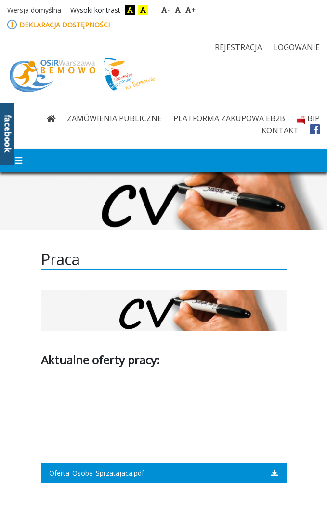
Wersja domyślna (34, 9)
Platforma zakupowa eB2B (229, 118)
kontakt (280, 130)
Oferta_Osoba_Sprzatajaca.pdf (163, 472)
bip (308, 118)
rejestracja (238, 47)
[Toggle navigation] (18, 160)
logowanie (297, 47)
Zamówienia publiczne (114, 118)
